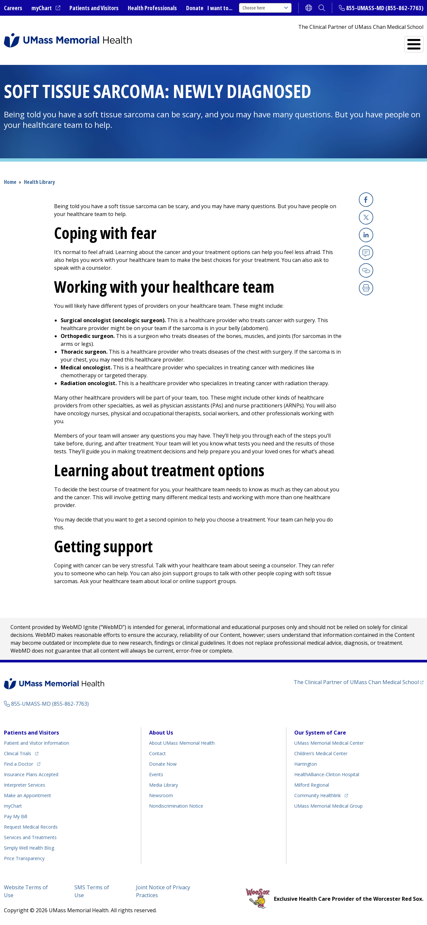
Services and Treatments (378, 41)
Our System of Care (320, 732)
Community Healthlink (317, 794)
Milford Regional (311, 785)
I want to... (219, 8)
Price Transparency (24, 858)
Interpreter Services (24, 785)
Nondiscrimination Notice (176, 806)
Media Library (163, 785)
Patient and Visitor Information (36, 743)
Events (156, 774)
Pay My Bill (15, 816)
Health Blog (29, 848)
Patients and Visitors (94, 8)
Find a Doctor (305, 41)
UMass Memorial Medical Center (329, 743)
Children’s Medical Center (320, 753)
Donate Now (163, 764)
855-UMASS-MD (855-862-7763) (384, 8)
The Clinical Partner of (358, 682)
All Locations (245, 41)
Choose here (265, 8)
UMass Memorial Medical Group (328, 806)
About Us (161, 732)
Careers (13, 8)
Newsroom (161, 795)
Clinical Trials (21, 752)
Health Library (39, 182)
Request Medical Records (31, 827)
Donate (195, 8)
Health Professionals (152, 8)
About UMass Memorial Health (182, 743)
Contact (157, 753)
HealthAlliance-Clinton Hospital (326, 774)
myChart (45, 8)
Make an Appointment (27, 795)
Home (10, 182)
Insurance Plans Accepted (31, 774)
